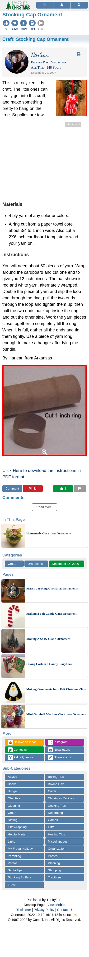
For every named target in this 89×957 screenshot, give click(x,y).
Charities (14, 798)
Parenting (14, 856)
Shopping (54, 870)
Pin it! (33, 488)
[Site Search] (79, 5)
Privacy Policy (44, 910)
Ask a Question (21, 757)
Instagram (57, 742)
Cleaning (14, 805)
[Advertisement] (44, 161)
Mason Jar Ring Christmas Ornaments (52, 588)
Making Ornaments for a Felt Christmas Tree (56, 689)
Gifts (51, 827)
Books (12, 784)
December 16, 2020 (65, 564)
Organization (57, 848)
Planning (54, 863)
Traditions (54, 877)
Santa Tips (15, 870)
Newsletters (59, 749)
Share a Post (60, 757)
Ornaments (35, 564)
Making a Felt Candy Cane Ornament (51, 613)
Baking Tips (56, 776)
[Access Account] (61, 5)
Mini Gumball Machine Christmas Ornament (56, 714)
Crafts (12, 564)
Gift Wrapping (17, 827)
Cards (52, 791)
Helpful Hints (16, 834)
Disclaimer (23, 910)
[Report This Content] (80, 488)
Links (11, 841)
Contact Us (65, 910)
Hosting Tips (56, 834)
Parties (52, 856)
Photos (12, 863)
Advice (12, 776)
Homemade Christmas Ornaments (49, 533)
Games (53, 820)
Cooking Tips (57, 805)
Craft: (35, 39)
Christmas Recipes (61, 798)
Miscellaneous (57, 841)
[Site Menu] (44, 5)
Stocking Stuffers (19, 877)
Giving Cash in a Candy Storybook (49, 664)
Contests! (17, 749)
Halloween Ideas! (22, 742)
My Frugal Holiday (20, 848)
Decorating (55, 813)
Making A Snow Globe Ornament (48, 639)
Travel (12, 884)
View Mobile (56, 905)
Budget (13, 791)
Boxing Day (56, 784)
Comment (12, 488)
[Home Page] (17, 3)
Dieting (12, 820)
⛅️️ (76, 915)
